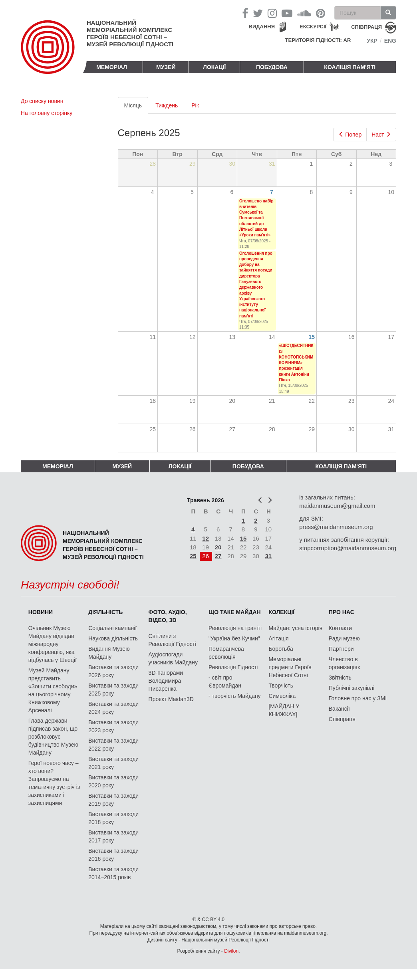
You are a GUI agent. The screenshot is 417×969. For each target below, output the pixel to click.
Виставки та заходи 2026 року (113, 671)
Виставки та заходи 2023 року (113, 726)
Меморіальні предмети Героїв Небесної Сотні (289, 667)
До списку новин (42, 101)
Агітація (278, 638)
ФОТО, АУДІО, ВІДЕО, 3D (168, 616)
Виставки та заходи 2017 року (113, 836)
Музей (166, 67)
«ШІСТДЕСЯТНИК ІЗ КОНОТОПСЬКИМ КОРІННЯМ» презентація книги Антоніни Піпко (296, 362)
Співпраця (342, 719)
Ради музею (344, 638)
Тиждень (166, 105)
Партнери (341, 649)
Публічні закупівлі (352, 688)
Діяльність (105, 612)
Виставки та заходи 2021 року (113, 763)
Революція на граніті (235, 628)
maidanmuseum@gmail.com (337, 505)
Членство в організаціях (344, 663)
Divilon (231, 951)
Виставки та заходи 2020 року (113, 781)
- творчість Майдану (234, 696)
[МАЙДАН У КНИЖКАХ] (283, 710)
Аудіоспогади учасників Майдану (173, 658)
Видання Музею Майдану (108, 653)
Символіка (282, 696)
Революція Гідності (233, 667)
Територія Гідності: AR (318, 40)
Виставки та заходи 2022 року (113, 744)
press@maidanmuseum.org (336, 526)
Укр (372, 41)
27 (218, 556)
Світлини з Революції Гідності (173, 640)
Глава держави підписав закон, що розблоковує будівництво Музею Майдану (53, 736)
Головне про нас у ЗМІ (358, 698)
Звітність (340, 677)
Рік (195, 105)
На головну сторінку (46, 113)
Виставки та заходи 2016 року (113, 855)
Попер (350, 134)
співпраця (366, 27)
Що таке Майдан (234, 612)
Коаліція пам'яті (349, 67)
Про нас (341, 612)
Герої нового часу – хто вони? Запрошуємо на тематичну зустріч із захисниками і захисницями (54, 783)
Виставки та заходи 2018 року (113, 818)
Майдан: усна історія (295, 628)
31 (268, 556)
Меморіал (111, 67)
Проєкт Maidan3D (171, 699)
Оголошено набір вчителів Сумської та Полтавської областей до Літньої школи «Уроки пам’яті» (256, 218)
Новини (40, 612)
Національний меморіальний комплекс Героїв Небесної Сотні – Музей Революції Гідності (130, 33)
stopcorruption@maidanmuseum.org (347, 548)
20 (218, 547)
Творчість (280, 685)
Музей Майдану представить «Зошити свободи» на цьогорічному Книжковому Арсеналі (52, 690)
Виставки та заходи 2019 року (113, 800)
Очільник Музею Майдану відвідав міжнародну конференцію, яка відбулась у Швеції (52, 644)
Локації (214, 67)
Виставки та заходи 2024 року (113, 708)
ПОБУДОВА (272, 67)
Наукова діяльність (113, 638)
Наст (381, 134)
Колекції (281, 612)
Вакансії (339, 708)
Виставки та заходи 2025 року (113, 689)
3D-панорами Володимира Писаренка (166, 681)
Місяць (136, 107)
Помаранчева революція (226, 653)
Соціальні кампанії (112, 628)
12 (205, 538)
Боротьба (280, 649)
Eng (390, 41)
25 (193, 556)
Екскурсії (313, 27)
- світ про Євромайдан (224, 681)
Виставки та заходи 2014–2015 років (113, 873)
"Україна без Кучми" (234, 638)
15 (312, 337)
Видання (262, 27)
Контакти (340, 628)
